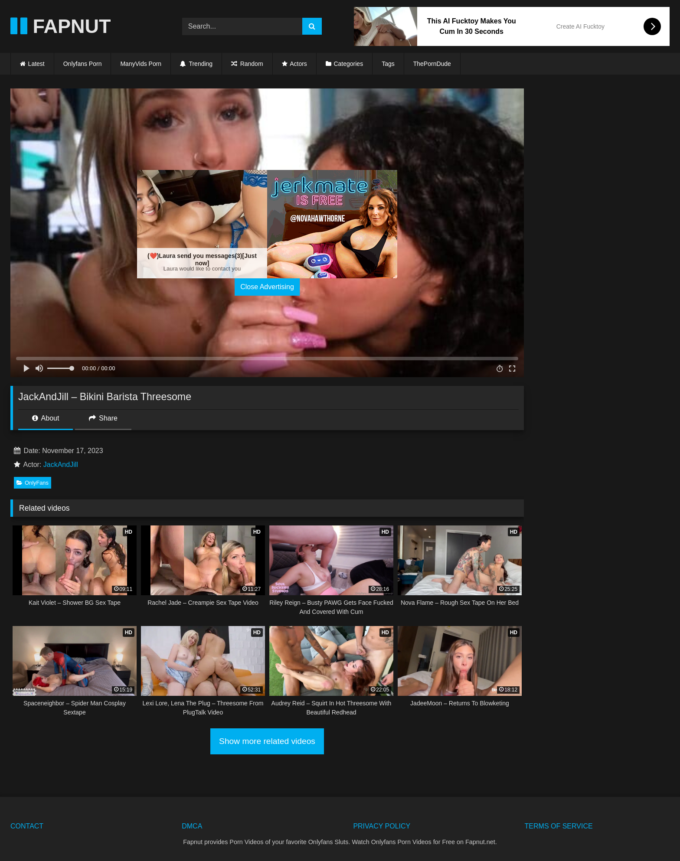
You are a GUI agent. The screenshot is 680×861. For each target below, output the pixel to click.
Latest (36, 63)
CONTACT (26, 826)
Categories (348, 63)
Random (247, 63)
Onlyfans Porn (82, 63)
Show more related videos (267, 741)
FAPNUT (60, 26)
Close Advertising (267, 286)
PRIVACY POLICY (381, 826)
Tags (388, 63)
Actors (298, 63)
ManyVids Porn (140, 63)
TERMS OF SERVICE (559, 826)
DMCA (192, 826)
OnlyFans (32, 482)
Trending (196, 63)
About (45, 418)
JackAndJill (60, 464)
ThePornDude (432, 63)
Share (103, 418)
